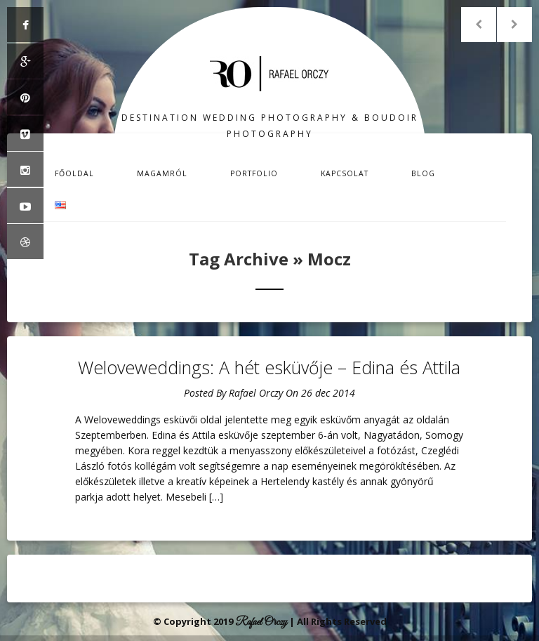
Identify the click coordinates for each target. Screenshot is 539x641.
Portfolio (254, 173)
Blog (423, 173)
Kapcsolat (344, 173)
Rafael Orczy (256, 392)
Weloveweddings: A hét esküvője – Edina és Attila (269, 367)
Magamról (162, 173)
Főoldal (74, 173)
